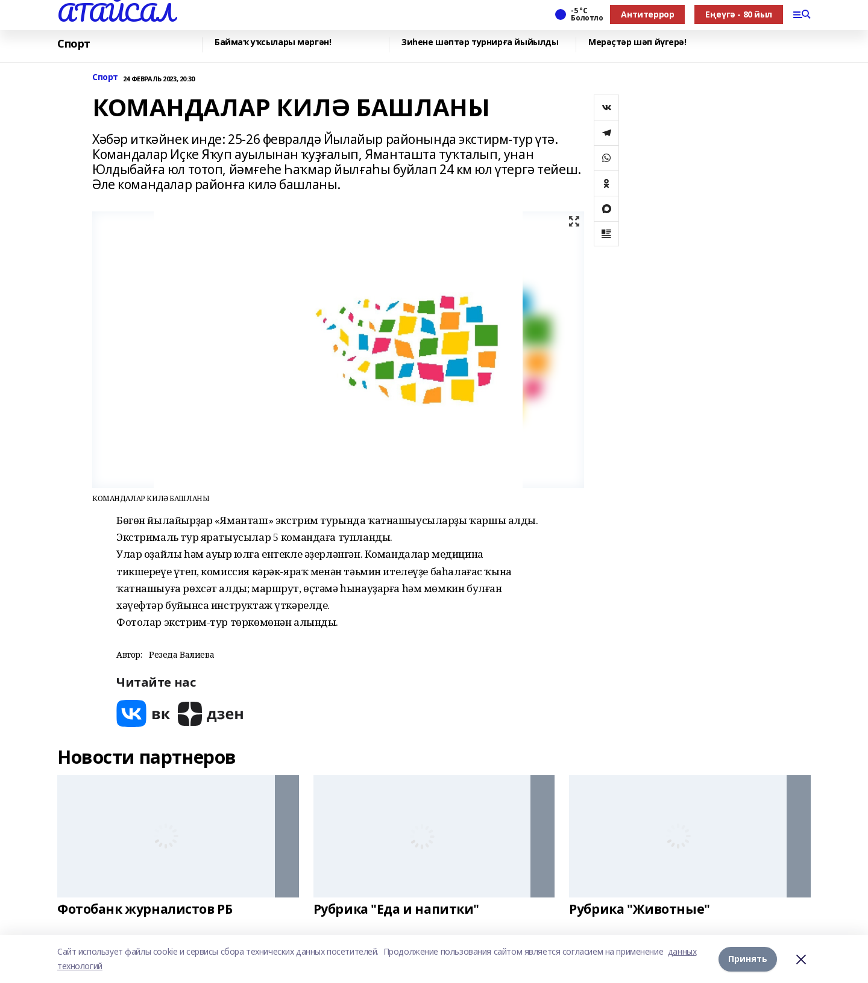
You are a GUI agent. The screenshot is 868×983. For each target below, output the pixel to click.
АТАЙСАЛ (115, 12)
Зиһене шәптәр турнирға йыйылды (479, 42)
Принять (747, 958)
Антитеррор (647, 14)
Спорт (73, 43)
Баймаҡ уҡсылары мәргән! (273, 42)
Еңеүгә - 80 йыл (738, 14)
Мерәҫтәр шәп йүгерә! (637, 42)
